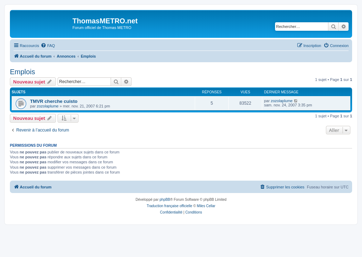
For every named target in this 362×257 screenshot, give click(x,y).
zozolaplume (48, 106)
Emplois (22, 72)
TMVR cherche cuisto (53, 101)
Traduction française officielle (169, 206)
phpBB (164, 199)
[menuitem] (48, 45)
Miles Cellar (206, 206)
